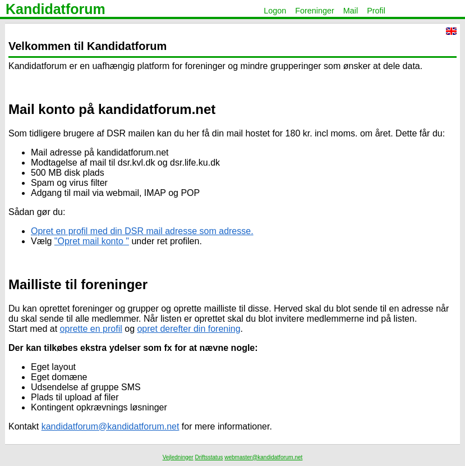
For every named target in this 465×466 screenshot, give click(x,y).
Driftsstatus (209, 457)
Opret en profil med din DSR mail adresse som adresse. (142, 231)
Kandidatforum (55, 9)
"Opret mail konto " (91, 241)
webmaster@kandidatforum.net (263, 457)
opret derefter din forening (188, 328)
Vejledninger (178, 457)
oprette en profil (91, 328)
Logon (275, 10)
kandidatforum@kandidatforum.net (110, 426)
